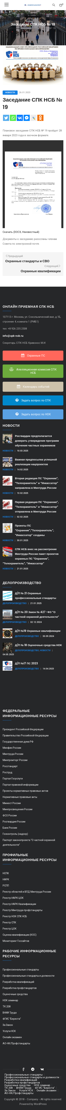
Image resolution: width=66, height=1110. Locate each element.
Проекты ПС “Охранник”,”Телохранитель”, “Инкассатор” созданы (34, 530)
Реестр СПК (9, 922)
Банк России (10, 827)
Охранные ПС (33, 355)
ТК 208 (7, 1006)
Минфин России (12, 747)
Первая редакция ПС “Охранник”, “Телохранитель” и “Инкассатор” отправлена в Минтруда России (37, 506)
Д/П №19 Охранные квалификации (37, 631)
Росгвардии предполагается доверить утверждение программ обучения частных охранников (37, 440)
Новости (10, 92)
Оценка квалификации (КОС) (19, 934)
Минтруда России (13, 754)
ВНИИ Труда (10, 1012)
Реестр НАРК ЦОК (13, 897)
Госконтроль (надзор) (15, 833)
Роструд (7, 772)
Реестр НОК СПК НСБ (15, 916)
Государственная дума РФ (18, 741)
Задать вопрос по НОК (33, 414)
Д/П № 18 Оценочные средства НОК (38, 645)
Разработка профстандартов (20, 988)
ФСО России (10, 815)
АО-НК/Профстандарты (16, 1043)
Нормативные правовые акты (20, 797)
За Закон (8, 1025)
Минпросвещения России (17, 809)
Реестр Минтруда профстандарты (22, 910)
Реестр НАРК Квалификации (19, 904)
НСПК (6, 873)
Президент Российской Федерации (23, 729)
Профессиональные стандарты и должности (28, 975)
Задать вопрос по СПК (33, 400)
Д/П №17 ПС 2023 (26, 663)
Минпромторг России (15, 760)
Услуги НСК (9, 1031)
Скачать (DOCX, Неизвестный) (21, 232)
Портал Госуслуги (13, 778)
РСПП (6, 885)
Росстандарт (10, 766)
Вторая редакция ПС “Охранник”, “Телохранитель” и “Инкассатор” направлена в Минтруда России (36, 483)
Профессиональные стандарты (21, 969)
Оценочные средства (15, 994)
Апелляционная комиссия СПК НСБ (33, 371)
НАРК (6, 879)
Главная (16, 28)
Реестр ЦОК (10, 928)
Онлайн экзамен (12, 1037)
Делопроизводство (15, 603)
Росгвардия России (14, 821)
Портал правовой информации (20, 784)
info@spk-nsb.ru (13, 335)
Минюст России (12, 803)
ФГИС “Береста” (12, 1018)
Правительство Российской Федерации (26, 735)
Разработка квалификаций (18, 981)
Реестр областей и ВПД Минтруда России (27, 891)
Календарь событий (33, 386)
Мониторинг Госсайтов (16, 941)
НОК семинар (10, 1000)
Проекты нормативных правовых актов (25, 790)
